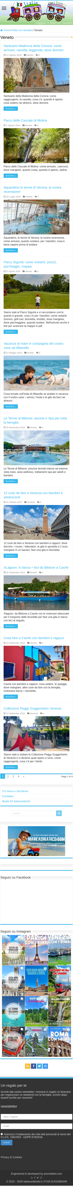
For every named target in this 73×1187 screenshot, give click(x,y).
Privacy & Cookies (11, 1157)
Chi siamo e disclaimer (15, 791)
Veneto (30, 55)
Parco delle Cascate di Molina (25, 120)
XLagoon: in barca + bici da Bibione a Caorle (36, 567)
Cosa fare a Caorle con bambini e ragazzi (34, 638)
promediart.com (53, 1173)
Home (5, 30)
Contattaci (8, 796)
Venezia (31, 502)
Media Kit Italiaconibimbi (16, 801)
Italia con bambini (22, 30)
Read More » (11, 108)
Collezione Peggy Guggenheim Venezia (32, 708)
